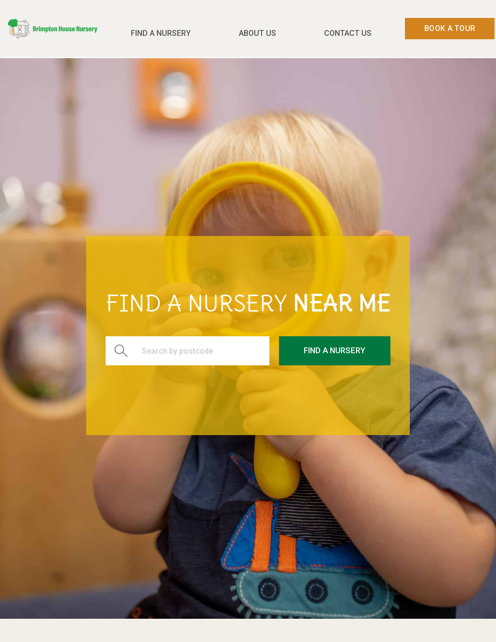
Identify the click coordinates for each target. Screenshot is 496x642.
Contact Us (348, 33)
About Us (257, 33)
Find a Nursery (161, 33)
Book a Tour (449, 28)
